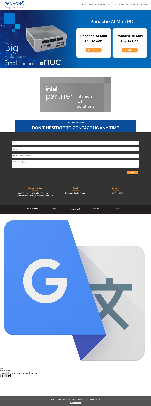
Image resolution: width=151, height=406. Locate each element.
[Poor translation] (7, 375)
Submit (132, 172)
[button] (93, 50)
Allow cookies (75, 403)
